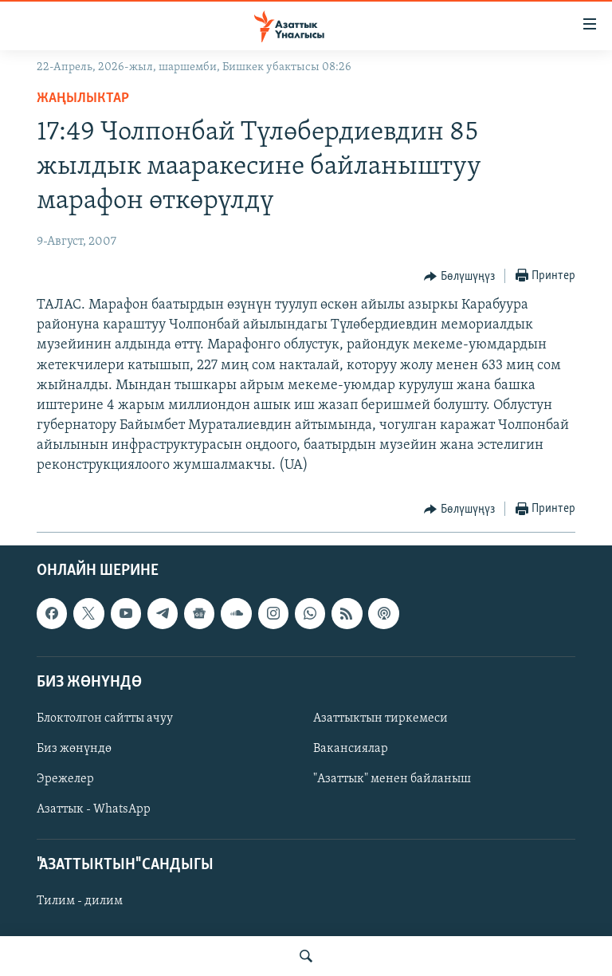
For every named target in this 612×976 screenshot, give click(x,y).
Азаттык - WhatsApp (94, 809)
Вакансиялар (350, 748)
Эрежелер (65, 779)
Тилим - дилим (80, 901)
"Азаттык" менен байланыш (392, 779)
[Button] (459, 276)
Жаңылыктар (83, 98)
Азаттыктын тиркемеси (380, 718)
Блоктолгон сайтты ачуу (105, 718)
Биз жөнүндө (74, 748)
